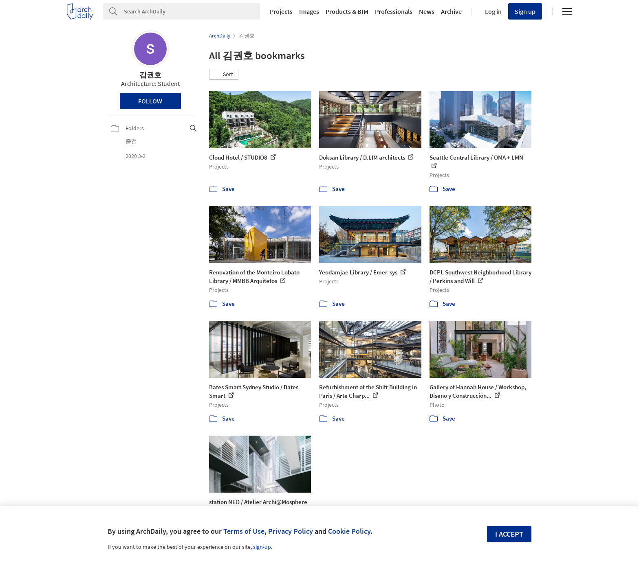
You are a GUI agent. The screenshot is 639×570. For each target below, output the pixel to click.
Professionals (393, 11)
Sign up (525, 11)
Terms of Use (243, 531)
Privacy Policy (290, 531)
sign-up (262, 546)
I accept (509, 534)
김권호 (150, 74)
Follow (150, 101)
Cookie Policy (349, 531)
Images (309, 11)
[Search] (192, 11)
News (426, 11)
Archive (451, 11)
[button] (223, 74)
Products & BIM (347, 11)
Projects (281, 11)
